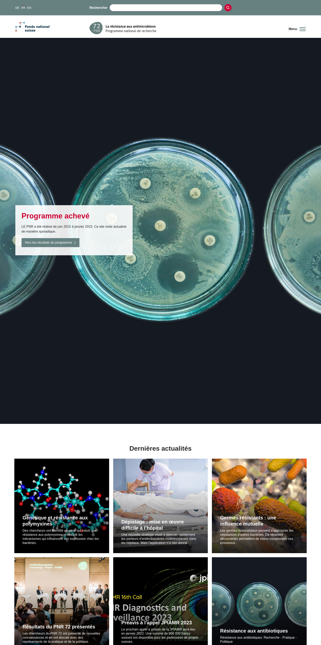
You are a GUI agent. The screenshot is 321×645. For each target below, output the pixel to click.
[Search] (228, 7)
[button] (297, 29)
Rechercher (98, 7)
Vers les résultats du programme (50, 242)
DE (17, 7)
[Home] (186, 28)
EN (29, 7)
